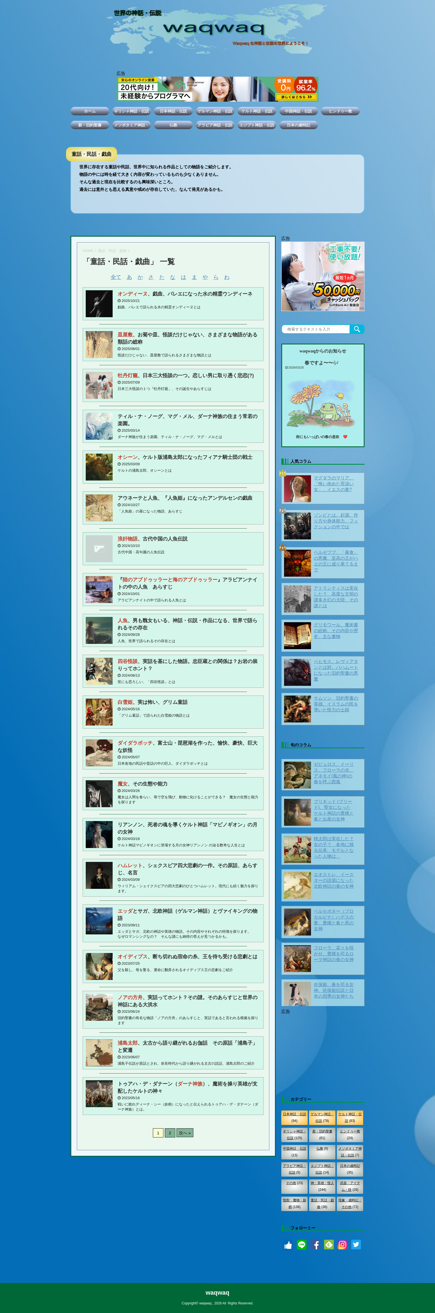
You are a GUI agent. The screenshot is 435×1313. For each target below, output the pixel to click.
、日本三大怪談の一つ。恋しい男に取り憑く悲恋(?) (186, 375)
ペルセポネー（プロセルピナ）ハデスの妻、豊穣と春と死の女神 (334, 920)
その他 (291, 1183)
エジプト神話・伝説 (256, 125)
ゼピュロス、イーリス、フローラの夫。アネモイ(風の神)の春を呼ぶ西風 (334, 773)
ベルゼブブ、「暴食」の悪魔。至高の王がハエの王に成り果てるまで (336, 561)
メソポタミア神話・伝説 (131, 126)
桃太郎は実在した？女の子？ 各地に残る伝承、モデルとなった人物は (334, 847)
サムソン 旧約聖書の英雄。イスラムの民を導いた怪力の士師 (336, 704)
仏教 (173, 125)
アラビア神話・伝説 (215, 125)
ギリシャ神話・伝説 (131, 111)
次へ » (185, 1133)
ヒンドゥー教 (340, 111)
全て (116, 277)
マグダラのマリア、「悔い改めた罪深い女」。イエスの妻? (334, 484)
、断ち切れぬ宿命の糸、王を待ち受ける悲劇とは (187, 956)
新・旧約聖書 (90, 125)
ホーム (90, 111)
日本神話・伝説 (173, 111)
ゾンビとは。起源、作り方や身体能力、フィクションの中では (336, 521)
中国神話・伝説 (298, 111)
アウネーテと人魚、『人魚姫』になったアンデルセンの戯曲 (185, 498)
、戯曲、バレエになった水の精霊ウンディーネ (185, 294)
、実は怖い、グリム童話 (153, 702)
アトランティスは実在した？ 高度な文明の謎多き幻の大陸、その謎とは (336, 597)
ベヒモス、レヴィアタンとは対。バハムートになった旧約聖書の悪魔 (336, 670)
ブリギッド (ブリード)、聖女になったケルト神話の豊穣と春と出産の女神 (334, 810)
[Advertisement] (323, 1050)
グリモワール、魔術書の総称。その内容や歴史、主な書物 (336, 630)
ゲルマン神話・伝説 (215, 111)
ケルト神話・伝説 (256, 111)
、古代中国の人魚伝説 (153, 539)
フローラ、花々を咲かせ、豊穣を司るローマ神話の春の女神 (334, 954)
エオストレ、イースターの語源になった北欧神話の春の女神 (334, 880)
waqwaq (217, 1292)
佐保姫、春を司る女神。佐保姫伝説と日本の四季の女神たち (334, 990)
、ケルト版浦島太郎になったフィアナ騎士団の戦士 (185, 457)
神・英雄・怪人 (322, 1183)
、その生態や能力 (143, 784)
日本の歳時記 (298, 125)
